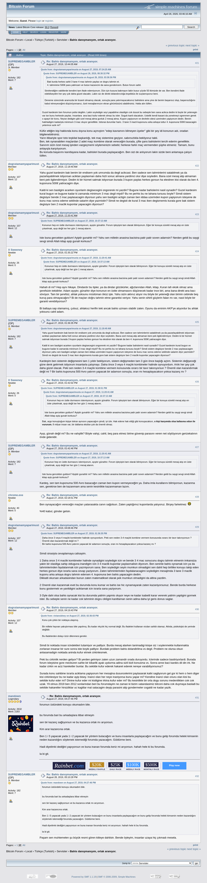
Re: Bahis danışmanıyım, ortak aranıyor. (72, 61)
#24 (197, 251)
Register (53, 32)
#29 (197, 527)
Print (195, 49)
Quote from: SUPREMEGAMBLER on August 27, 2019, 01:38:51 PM (74, 388)
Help (25, 32)
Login (43, 32)
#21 (197, 63)
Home (16, 32)
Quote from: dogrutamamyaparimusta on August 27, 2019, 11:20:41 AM (76, 258)
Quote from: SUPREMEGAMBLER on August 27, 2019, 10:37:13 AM (74, 221)
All (23, 49)
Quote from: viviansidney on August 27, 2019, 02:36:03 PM (70, 616)
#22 (197, 165)
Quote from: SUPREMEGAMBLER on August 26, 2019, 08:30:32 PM (76, 73)
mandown (14, 696)
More (63, 32)
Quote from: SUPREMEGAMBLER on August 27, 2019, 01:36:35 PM (74, 533)
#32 (197, 776)
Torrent (54, 27)
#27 (197, 447)
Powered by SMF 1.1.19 (84, 877)
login (39, 20)
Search (34, 32)
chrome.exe (15, 495)
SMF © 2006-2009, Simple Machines (117, 877)
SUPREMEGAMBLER (21, 61)
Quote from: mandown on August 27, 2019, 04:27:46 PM (68, 783)
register (49, 20)
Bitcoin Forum (14, 39)
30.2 (47, 27)
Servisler (62, 39)
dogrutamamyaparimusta (24, 163)
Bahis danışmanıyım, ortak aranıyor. (93, 39)
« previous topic (175, 45)
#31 (197, 697)
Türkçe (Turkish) (44, 39)
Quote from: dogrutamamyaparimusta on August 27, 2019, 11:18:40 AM (76, 328)
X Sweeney (15, 249)
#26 (197, 381)
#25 (197, 322)
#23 (197, 214)
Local (29, 39)
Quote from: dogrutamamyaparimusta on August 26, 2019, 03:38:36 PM (81, 77)
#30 (197, 609)
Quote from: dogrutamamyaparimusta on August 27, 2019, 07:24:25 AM (76, 69)
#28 (197, 497)
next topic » (193, 45)
